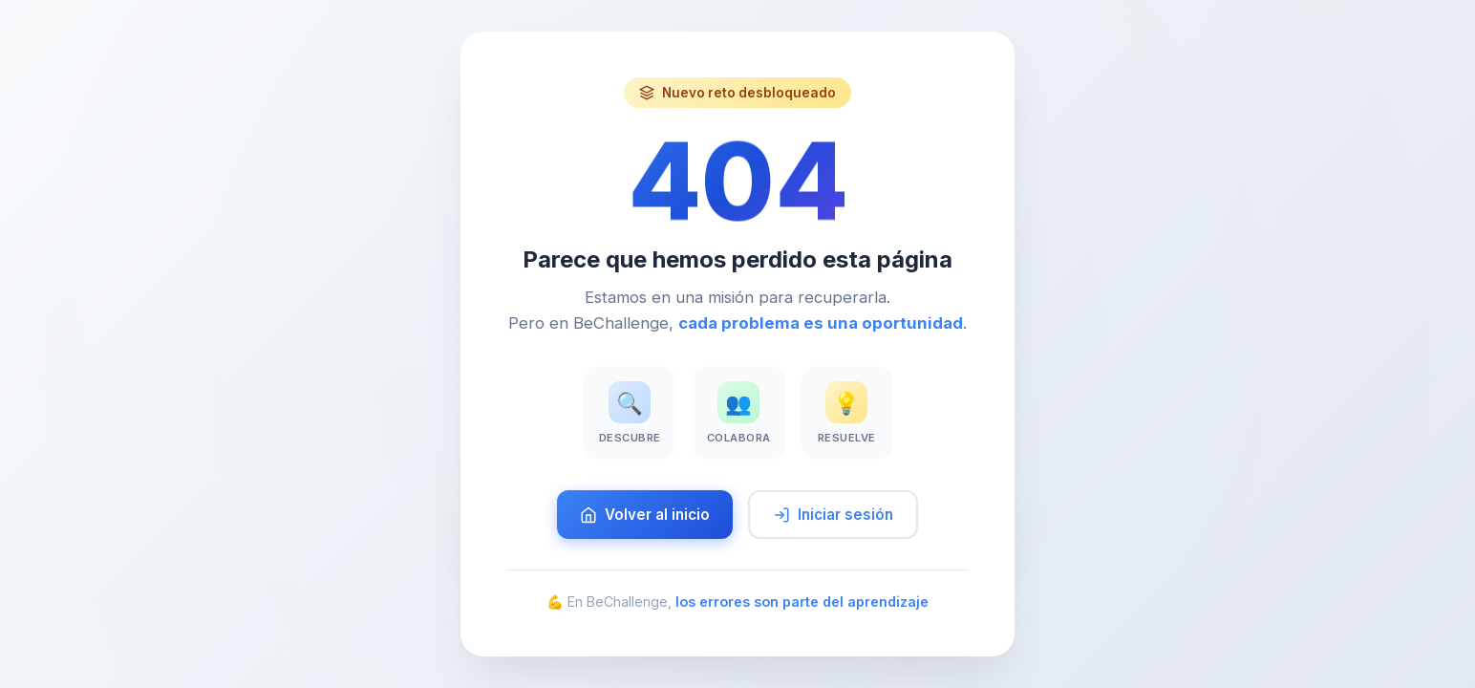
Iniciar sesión (833, 514)
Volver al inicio (645, 514)
